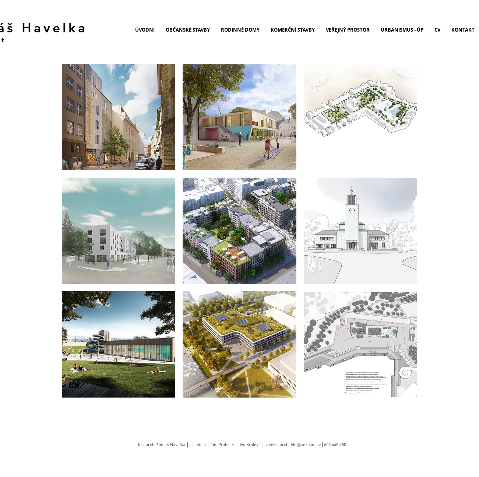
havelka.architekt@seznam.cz (292, 445)
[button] (119, 117)
